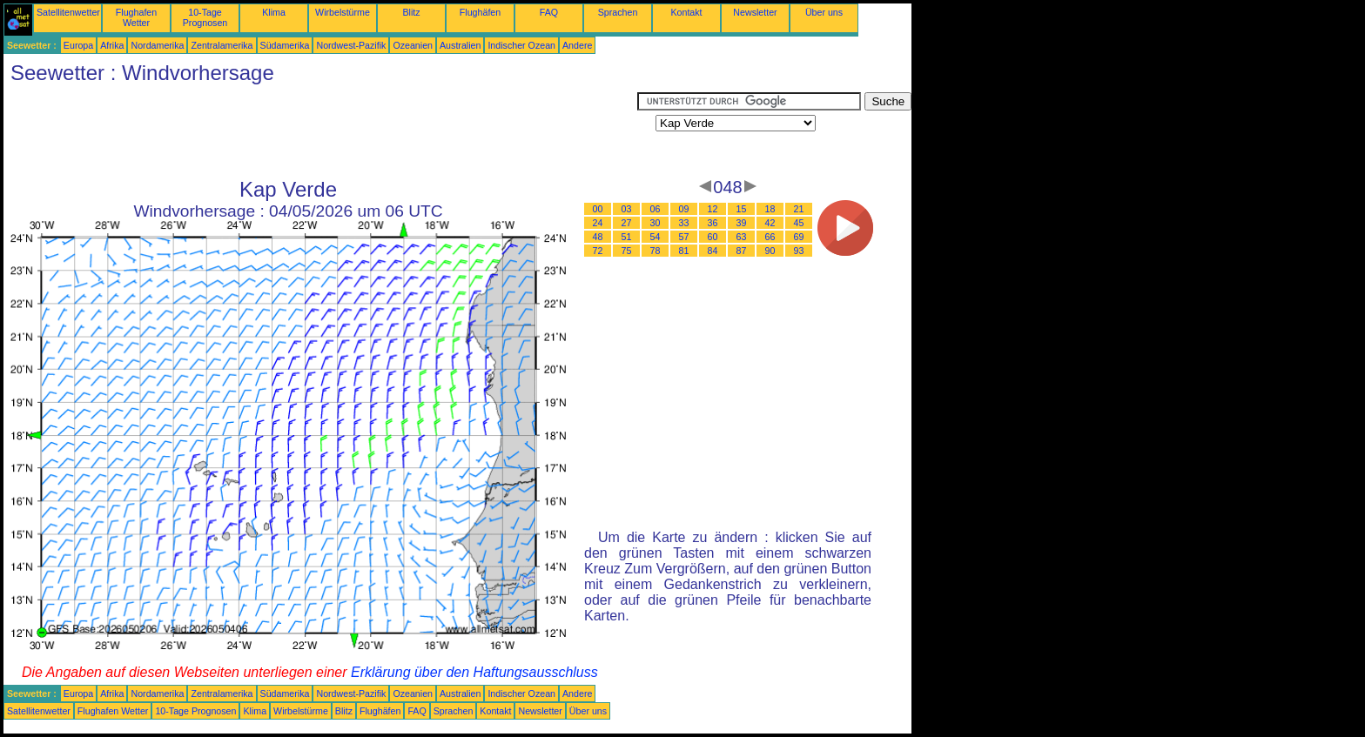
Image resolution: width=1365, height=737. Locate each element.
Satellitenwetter (68, 12)
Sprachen (618, 12)
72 (598, 250)
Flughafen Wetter (136, 17)
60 (713, 236)
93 (799, 250)
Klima (274, 12)
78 (655, 250)
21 (799, 209)
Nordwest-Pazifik (351, 45)
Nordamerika (157, 45)
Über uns (824, 12)
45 (799, 223)
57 (684, 236)
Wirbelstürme (342, 12)
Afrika (112, 45)
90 (770, 250)
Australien (460, 45)
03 (627, 209)
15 (741, 209)
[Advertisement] (320, 131)
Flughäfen (480, 12)
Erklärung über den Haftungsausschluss (474, 672)
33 (684, 223)
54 (655, 236)
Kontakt (686, 12)
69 (799, 236)
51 (627, 236)
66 (770, 236)
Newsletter (755, 12)
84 (713, 250)
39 (741, 223)
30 (655, 223)
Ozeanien (413, 45)
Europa (78, 45)
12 (713, 209)
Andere (577, 45)
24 (598, 223)
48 (598, 236)
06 (655, 209)
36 (713, 223)
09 (684, 209)
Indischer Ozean (521, 45)
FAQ (549, 12)
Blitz (411, 12)
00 (598, 209)
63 (741, 236)
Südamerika (285, 45)
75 (627, 250)
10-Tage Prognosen (205, 17)
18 (770, 209)
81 (684, 250)
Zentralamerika (221, 45)
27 (627, 223)
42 (770, 223)
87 (741, 250)
